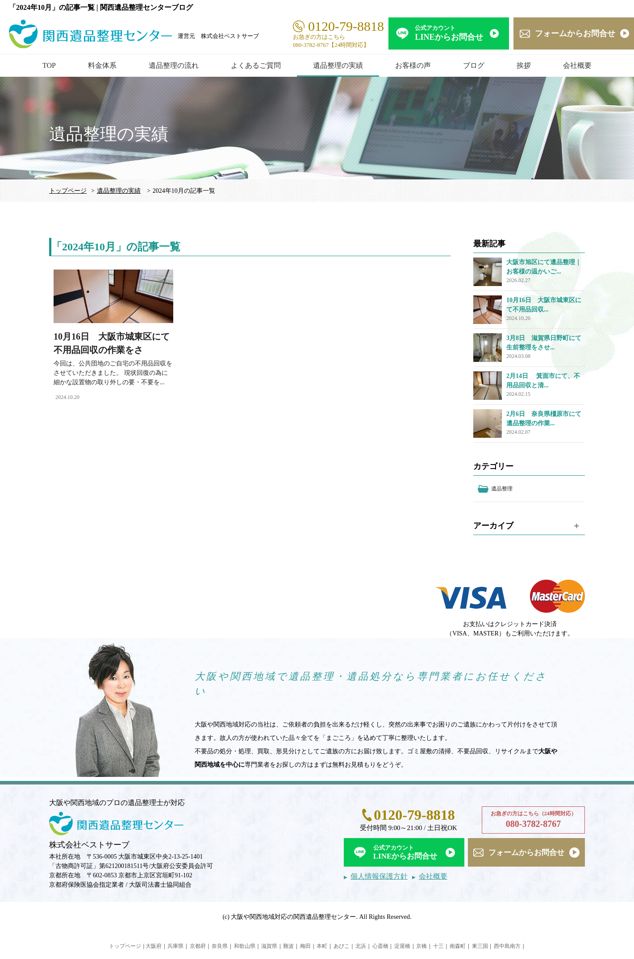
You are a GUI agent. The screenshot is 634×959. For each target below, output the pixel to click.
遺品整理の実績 (338, 65)
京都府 (198, 946)
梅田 (305, 946)
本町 (322, 946)
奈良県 (220, 946)
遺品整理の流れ (174, 65)
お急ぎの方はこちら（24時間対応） (533, 820)
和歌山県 (244, 946)
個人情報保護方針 (379, 876)
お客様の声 (413, 65)
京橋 (421, 946)
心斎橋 (380, 946)
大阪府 (154, 946)
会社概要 (577, 65)
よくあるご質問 (256, 65)
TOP (49, 65)
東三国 (480, 946)
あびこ (342, 946)
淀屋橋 (402, 946)
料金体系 (102, 65)
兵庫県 (175, 946)
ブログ (473, 65)
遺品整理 (502, 489)
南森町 (458, 946)
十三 (438, 946)
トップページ (68, 190)
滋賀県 (269, 946)
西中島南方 (507, 946)
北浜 (360, 946)
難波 (288, 946)
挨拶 (524, 65)
